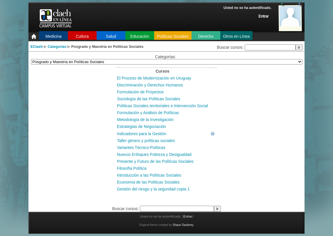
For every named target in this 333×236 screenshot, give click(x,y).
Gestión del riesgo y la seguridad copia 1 (153, 189)
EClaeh (36, 47)
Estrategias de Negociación (141, 126)
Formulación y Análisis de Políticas (148, 112)
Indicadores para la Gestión (141, 133)
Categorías (57, 47)
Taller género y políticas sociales (146, 140)
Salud (111, 36)
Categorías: (165, 56)
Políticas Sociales (173, 36)
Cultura (82, 36)
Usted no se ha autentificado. (247, 8)
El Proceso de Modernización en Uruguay (154, 78)
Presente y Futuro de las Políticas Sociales (155, 161)
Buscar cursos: (230, 47)
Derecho (205, 36)
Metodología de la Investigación (145, 119)
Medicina (53, 36)
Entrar (264, 16)
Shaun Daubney (183, 224)
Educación (139, 36)
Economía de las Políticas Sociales (148, 182)
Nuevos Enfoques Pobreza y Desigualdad (154, 154)
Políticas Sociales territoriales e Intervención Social (162, 105)
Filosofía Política (132, 168)
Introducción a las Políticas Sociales (149, 175)
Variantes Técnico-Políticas (141, 147)
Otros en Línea (236, 36)
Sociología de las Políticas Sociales (148, 99)
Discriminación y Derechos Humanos (150, 85)
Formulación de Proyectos (140, 92)
